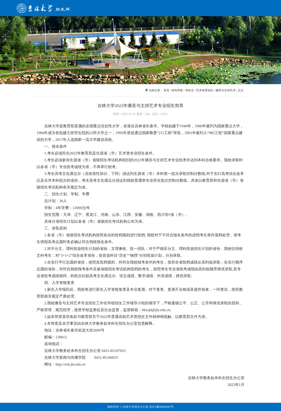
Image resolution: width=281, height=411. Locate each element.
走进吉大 (227, 8)
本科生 (189, 90)
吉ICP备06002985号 (161, 406)
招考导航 (154, 8)
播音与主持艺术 (226, 90)
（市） (86, 160)
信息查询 (173, 8)
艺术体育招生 (204, 90)
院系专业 (191, 8)
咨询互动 (246, 8)
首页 (139, 8)
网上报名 (209, 8)
